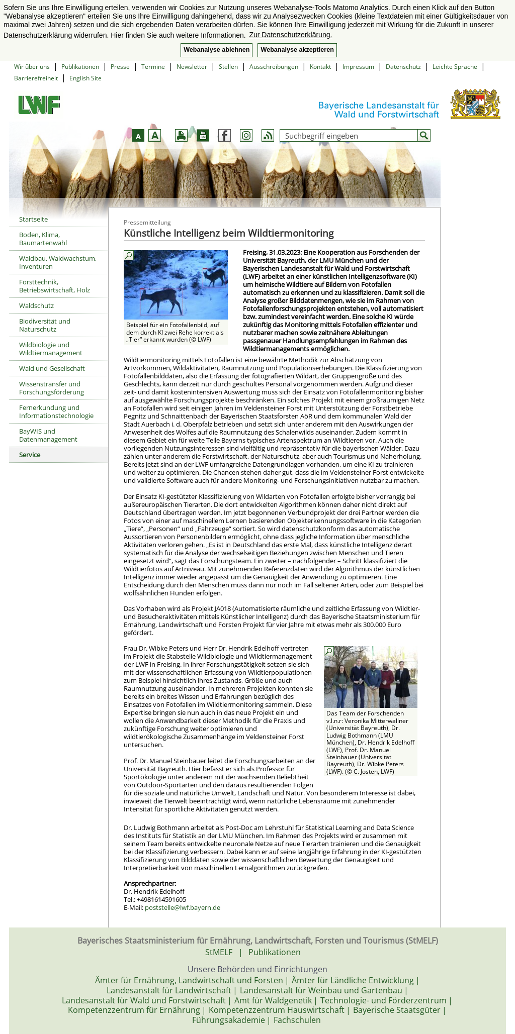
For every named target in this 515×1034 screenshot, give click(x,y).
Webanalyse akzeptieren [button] (297, 49)
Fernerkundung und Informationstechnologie (56, 411)
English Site (85, 78)
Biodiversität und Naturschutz (44, 325)
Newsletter (192, 66)
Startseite (33, 219)
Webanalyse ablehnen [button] (216, 49)
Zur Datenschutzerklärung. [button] (290, 35)
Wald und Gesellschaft (52, 368)
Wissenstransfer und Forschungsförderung (51, 387)
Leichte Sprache (455, 66)
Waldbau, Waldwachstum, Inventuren (58, 262)
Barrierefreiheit (36, 78)
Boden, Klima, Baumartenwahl (43, 238)
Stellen (228, 66)
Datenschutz (403, 66)
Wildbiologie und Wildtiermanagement (50, 348)
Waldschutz (36, 305)
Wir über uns (32, 66)
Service (29, 454)
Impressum (358, 66)
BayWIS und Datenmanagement (48, 435)
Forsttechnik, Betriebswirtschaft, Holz (54, 285)
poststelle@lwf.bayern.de (182, 907)
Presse (120, 66)
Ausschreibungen (273, 66)
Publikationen (80, 66)
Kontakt (320, 66)
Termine (153, 66)
